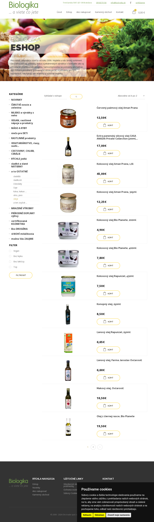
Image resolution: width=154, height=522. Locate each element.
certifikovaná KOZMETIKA (19, 222)
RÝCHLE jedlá (19, 158)
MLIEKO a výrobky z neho (22, 114)
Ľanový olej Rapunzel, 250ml (113, 332)
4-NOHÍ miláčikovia (22, 234)
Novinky (36, 488)
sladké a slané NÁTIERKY (19, 165)
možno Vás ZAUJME (22, 238)
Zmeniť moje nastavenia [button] (119, 515)
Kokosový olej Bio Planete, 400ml (116, 248)
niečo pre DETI (19, 133)
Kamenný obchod (40, 495)
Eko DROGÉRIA (19, 229)
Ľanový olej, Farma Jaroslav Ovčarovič (119, 360)
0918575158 (101, 2)
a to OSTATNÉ (19, 171)
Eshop (35, 484)
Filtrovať (21, 275)
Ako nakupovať (39, 491)
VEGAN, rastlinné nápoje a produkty (22, 122)
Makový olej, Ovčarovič (110, 388)
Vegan (14, 251)
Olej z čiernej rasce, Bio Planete (116, 416)
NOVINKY (16, 99)
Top (13, 267)
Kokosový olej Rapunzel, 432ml (115, 276)
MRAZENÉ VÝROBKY (22, 208)
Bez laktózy (16, 261)
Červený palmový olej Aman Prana (117, 107)
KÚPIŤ (108, 125)
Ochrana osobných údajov (76, 490)
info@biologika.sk (118, 2)
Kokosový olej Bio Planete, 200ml (116, 220)
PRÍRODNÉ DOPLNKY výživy (23, 214)
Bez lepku (16, 256)
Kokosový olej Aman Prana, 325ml (116, 192)
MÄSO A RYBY (19, 128)
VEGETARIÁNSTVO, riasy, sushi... (25, 144)
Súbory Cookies (71, 493)
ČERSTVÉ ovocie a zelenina (21, 106)
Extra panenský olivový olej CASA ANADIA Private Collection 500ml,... (117, 137)
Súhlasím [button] (87, 515)
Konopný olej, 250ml (109, 304)
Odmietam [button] (99, 515)
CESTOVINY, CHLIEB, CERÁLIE (22, 152)
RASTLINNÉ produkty (23, 138)
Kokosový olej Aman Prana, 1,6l (115, 164)
